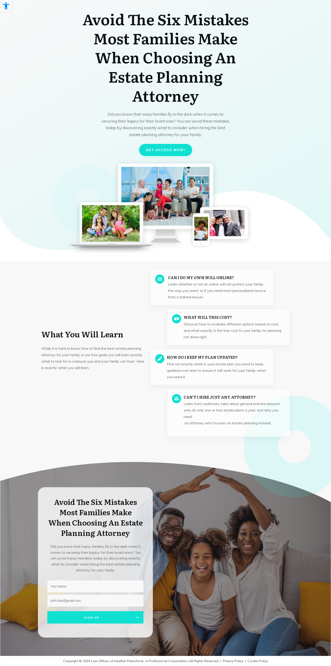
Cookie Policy (258, 661)
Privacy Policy (233, 661)
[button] (6, 6)
